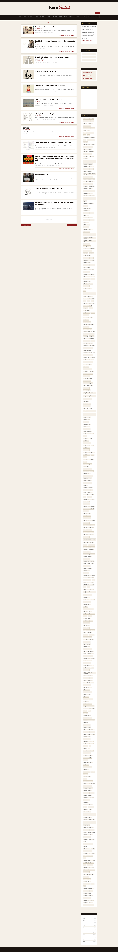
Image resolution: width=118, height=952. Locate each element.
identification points (88, 459)
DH (91, 305)
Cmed (85, 290)
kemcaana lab (86, 508)
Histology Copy (87, 443)
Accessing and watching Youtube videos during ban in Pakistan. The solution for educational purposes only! (54, 158)
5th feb (89, 154)
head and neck (87, 429)
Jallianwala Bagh (87, 482)
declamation (91, 303)
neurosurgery (86, 625)
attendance (86, 213)
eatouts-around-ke (88, 331)
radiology (86, 755)
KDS (92, 494)
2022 (84, 922)
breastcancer (86, 260)
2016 (88, 135)
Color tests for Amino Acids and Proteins (88, 294)
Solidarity (86, 802)
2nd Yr (93, 144)
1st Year (30, 16)
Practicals (92, 720)
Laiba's (92, 547)
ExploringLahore (87, 350)
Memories (86, 611)
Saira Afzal (86, 783)
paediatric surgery (88, 656)
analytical (91, 186)
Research (86, 760)
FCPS (89, 357)
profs (92, 743)
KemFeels (93, 520)
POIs (89, 710)
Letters (90, 556)
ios (90, 478)
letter (85, 556)
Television (91, 839)
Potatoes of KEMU (87, 717)
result (93, 771)
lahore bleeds (91, 544)
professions (86, 743)
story (90, 817)
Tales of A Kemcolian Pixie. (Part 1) (48, 188)
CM (91, 288)
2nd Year (36, 16)
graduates (86, 401)
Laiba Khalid (40, 44)
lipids (92, 561)
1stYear (92, 128)
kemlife (92, 525)
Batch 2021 (86, 222)
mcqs (85, 587)
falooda (90, 355)
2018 (84, 929)
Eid (94, 331)
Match (92, 577)
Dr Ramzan (86, 319)
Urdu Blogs (89, 865)
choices (93, 279)
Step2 (89, 811)
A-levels (86, 158)
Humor (93, 454)
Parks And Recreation (88, 665)
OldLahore (86, 639)
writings (86, 902)
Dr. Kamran (86, 326)
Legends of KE (87, 551)
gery (91, 383)
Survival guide (87, 837)
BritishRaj (86, 265)
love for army (87, 565)
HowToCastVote (87, 454)
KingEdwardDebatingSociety (89, 540)
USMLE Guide (86, 872)
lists (88, 563)
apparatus (92, 195)
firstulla (86, 366)
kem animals (86, 501)
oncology (91, 639)
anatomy (90, 188)
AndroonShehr (91, 191)
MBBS (92, 582)
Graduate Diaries (87, 399)
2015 (85, 135)
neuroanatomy (86, 623)
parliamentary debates (88, 667)
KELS (93, 499)
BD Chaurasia (86, 224)
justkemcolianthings (88, 487)
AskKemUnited (86, 210)
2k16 (85, 139)
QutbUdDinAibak (87, 753)
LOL (92, 563)
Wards (91, 890)
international (87, 473)
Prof (92, 741)
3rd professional (87, 149)
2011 (84, 941)
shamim (85, 790)
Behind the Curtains (88, 229)
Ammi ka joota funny (88, 183)
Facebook (108, 1)
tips (91, 851)
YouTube (85, 905)
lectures (86, 549)
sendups (85, 788)
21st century (86, 137)
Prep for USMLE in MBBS (89, 734)
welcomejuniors (87, 898)
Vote (85, 886)
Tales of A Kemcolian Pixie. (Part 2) (48, 100)
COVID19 (92, 298)
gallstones (86, 378)
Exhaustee (86, 345)
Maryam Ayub (86, 577)
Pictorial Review (87, 703)
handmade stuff (87, 424)
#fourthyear (86, 118)
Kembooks (92, 506)
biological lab (87, 246)
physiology (86, 696)
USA (89, 867)
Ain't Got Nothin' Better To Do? (89, 174)
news (85, 632)
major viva (86, 573)
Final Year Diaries (88, 362)
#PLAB (92, 121)
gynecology (86, 422)
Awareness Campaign (88, 217)
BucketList (92, 265)
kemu (91, 529)
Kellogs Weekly (87, 499)
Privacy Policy (62, 950)
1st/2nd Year (86, 128)
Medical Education (88, 595)
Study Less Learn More (88, 827)
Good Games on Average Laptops (88, 393)
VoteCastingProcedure (88, 888)
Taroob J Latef (40, 60)
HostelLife (86, 452)
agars (85, 171)
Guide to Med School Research (88, 411)
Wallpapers (86, 890)
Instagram (114, 1)
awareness (86, 215)
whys (92, 900)
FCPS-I (93, 357)
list (85, 563)
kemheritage (86, 522)
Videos (85, 881)
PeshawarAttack (87, 685)
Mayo (93, 580)
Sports (85, 807)
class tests (86, 286)
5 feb (85, 154)
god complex (86, 387)
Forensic (86, 371)
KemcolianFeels (87, 518)
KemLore (71, 16)
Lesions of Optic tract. (89, 554)
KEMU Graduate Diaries (88, 532)
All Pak (90, 176)
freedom (85, 373)
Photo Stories (87, 694)
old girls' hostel (88, 637)
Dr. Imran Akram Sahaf (88, 324)
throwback (86, 851)
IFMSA (85, 461)
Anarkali (86, 188)
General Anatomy (87, 380)
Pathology (90, 675)
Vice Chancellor (87, 879)
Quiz (92, 750)
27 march (93, 137)
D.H (92, 301)
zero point (91, 905)
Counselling (86, 298)
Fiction (85, 359)
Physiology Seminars (88, 699)
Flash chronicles (87, 369)
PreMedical (92, 731)
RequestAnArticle (87, 757)
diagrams (86, 308)
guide (90, 408)
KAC (91, 490)
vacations (86, 876)
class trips (86, 288)
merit (90, 611)
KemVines (91, 534)
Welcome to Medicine (88, 895)
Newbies (92, 630)
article (85, 205)
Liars (85, 558)
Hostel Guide (86, 447)
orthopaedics (90, 651)
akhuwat (85, 176)
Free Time (91, 371)
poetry (85, 710)
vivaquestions (87, 883)
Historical (86, 445)
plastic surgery (91, 708)
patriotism (86, 678)
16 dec (85, 123)
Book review (86, 257)
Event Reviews (87, 340)
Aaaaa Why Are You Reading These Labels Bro (89, 161)
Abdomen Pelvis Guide (88, 166)
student (85, 819)
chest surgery (87, 279)
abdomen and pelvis (88, 164)
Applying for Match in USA (88, 198)
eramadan (92, 338)
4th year (91, 151)
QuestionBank (86, 750)
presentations (87, 736)
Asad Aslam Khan (87, 208)
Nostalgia (89, 632)
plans (85, 708)
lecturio (91, 549)
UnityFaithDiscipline (88, 862)
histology (86, 440)
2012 (84, 939)
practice (86, 722)
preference (86, 731)
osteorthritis (90, 653)
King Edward (86, 536)
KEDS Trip (89, 497)
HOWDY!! (26, 128)
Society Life (86, 800)
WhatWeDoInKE (86, 900)
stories (85, 817)
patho (85, 675)
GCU (91, 378)
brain (92, 257)
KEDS (85, 497)
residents (86, 769)
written (90, 902)
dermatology (86, 305)
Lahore (85, 544)
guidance (86, 408)
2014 (88, 130)
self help (93, 783)
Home (20, 16)
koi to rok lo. (90, 542)
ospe (85, 653)
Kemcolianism (86, 520)
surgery (90, 834)
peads (85, 680)
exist (85, 348)
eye (94, 352)
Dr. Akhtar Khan (87, 322)
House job (92, 452)
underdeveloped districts (89, 860)
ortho (85, 651)
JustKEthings (86, 490)
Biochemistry (86, 243)
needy (89, 618)
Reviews (85, 774)
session (90, 788)
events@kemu (86, 343)
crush (88, 301)
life (89, 558)
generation (86, 383)
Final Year (54, 16)
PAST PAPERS (86, 670)
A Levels (91, 156)
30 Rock (85, 146)
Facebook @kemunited (87, 72)
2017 (84, 930)
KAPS (85, 492)
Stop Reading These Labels (88, 814)
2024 (84, 920)
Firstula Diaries (87, 364)
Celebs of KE (86, 272)
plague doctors (87, 706)
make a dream (86, 575)
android (85, 191)
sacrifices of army (88, 781)
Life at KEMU (86, 561)
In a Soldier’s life (41, 174)
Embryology (91, 336)
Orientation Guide (88, 648)
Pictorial (83, 16)
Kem (59, 7)
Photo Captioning (87, 692)
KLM (84, 542)
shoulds (90, 790)
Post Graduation (87, 715)
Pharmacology (86, 689)
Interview (86, 478)
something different (88, 804)
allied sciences (91, 179)
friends (90, 373)
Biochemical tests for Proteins (88, 238)
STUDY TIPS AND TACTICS (45, 71)
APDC (91, 193)
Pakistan (92, 658)
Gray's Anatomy (87, 403)
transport (92, 853)
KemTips (21, 19)
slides (89, 795)
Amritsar (86, 186)
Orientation (86, 646)
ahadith (89, 171)
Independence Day (87, 468)
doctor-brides (87, 312)
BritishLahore (87, 262)
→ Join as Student (87, 54)
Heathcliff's (86, 433)
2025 (84, 918)
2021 (84, 923)
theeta (85, 846)
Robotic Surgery (87, 776)
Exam (91, 343)
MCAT (93, 584)
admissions (86, 168)
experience (90, 348)
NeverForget (86, 627)
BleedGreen (92, 248)
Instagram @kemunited (87, 75)
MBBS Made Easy (87, 584)
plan (93, 706)
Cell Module (86, 274)
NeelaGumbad (86, 620)
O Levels (86, 634)
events (93, 340)
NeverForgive (86, 630)
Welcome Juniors (87, 893)
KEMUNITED (86, 534)
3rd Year (42, 16)
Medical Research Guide (89, 599)
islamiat (90, 480)
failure (85, 355)
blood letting (87, 255)
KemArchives (86, 506)
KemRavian (91, 527)
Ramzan (91, 755)
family (85, 357)
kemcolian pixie (87, 515)
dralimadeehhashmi (88, 329)
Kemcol (92, 508)
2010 (84, 943)
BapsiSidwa (86, 220)
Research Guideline (88, 762)
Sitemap (69, 950)
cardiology (86, 269)
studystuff (86, 829)
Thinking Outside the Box (89, 848)
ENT (87, 338)
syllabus (86, 839)
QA (88, 748)
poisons (85, 713)
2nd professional (91, 139)
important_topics (87, 464)
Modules (90, 616)
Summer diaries (91, 832)
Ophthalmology (87, 641)
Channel (92, 274)
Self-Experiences (87, 785)
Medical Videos (87, 604)
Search (97, 13)
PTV (90, 746)
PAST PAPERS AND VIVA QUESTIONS (88, 673)
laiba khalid (86, 547)
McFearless (39, 161)
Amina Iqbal (91, 181)
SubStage (92, 829)
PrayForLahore (87, 724)
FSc (84, 376)
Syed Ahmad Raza (40, 87)
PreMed (65, 16)
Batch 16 (92, 220)
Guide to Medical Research (87, 414)
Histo (85, 436)
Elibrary (86, 336)
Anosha (38, 73)
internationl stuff (88, 475)
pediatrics (90, 680)
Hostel (91, 445)
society (91, 797)
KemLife (60, 16)
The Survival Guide (88, 844)
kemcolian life (87, 513)
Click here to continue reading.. (67, 35)
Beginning (86, 227)
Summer (85, 832)
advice (91, 168)
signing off (86, 792)
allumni (85, 181)
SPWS (90, 809)
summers (85, 834)
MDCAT (88, 587)
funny (88, 376)
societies (86, 797)
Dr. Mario (39, 115)
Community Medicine (88, 296)
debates (85, 303)
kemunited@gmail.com (32, 1)
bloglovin (91, 253)
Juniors (85, 485)
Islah (85, 480)
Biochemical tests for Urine (88, 241)
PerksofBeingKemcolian (88, 682)
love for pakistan (88, 568)
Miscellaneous (92, 613)
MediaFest (86, 589)
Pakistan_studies (87, 660)
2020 (84, 925)
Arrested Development (88, 203)
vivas (93, 883)
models (85, 616)
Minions (85, 613)
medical (91, 589)
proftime (86, 746)
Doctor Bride (86, 310)
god (91, 385)
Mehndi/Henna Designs (88, 609)
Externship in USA (88, 352)
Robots (85, 778)
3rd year (86, 151)
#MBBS (92, 118)
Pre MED (85, 729)
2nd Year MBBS (87, 144)
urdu (85, 865)
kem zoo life (86, 504)
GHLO (85, 385)
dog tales (86, 315)
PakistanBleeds (87, 663)
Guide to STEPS (87, 417)
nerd (91, 620)
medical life (86, 597)
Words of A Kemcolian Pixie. (46, 27)
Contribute (27, 19)
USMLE (24, 16)
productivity (86, 741)
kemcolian (86, 511)
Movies (85, 618)
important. (86, 466)
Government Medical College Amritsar (88, 396)
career (91, 269)
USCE (93, 867)
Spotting (86, 809)
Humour (85, 457)
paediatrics (86, 658)
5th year (86, 156)
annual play (86, 193)
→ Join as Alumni (87, 57)
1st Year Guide (87, 125)
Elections (86, 333)
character (86, 276)
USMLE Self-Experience (88, 874)
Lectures (77, 16)
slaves (85, 795)
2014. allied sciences (88, 132)
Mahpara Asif (86, 570)
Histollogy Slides (88, 438)
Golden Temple (87, 390)
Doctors (93, 312)
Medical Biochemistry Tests (88, 592)
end (84, 338)
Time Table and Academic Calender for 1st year (53, 142)
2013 (85, 130)
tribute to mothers (88, 855)
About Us (34, 19)
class (91, 283)
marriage (93, 575)
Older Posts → (72, 225)
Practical (86, 720)
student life (91, 819)
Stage (85, 811)
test (85, 841)
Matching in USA (87, 580)
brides (92, 260)
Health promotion (87, 431)
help (92, 433)
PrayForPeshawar (87, 727)
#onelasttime (86, 121)
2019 (84, 927)
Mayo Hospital (87, 582)
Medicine (86, 606)
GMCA (88, 385)
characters (92, 276)
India (85, 471)
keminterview (86, 525)
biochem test (86, 231)
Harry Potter (86, 426)
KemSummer (86, 529)
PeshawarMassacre (87, 687)
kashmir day (89, 492)
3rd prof (90, 146)
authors (91, 213)
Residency (86, 764)
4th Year (48, 16)
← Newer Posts (26, 225)
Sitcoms (92, 792)
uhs (84, 858)
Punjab (85, 748)
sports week (90, 807)
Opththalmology (87, 644)
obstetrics (91, 634)
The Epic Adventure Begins (45, 114)
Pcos (91, 678)
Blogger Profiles (87, 250)
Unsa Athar (39, 28)
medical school (87, 602)
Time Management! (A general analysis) (50, 85)
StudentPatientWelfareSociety (89, 822)
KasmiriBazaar (87, 494)
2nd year (86, 142)
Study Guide (86, 825)
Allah (85, 179)
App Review (86, 195)
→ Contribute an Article (88, 59)
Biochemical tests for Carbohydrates (88, 234)
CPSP (85, 301)
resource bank (87, 771)
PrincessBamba (87, 739)
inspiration (90, 471)
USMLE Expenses (91, 869)
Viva (89, 881)
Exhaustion (92, 345)
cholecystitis (87, 281)
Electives (96, 16)
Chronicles (86, 283)
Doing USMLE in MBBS (88, 317)
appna (85, 201)
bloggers (86, 253)
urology (85, 867)
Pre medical (91, 729)
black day (86, 248)
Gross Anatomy (87, 406)
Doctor (90, 308)
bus (84, 267)
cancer (88, 267)
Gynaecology (86, 419)
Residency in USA (87, 767)
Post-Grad (89, 16)
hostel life (86, 450)
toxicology (86, 853)
